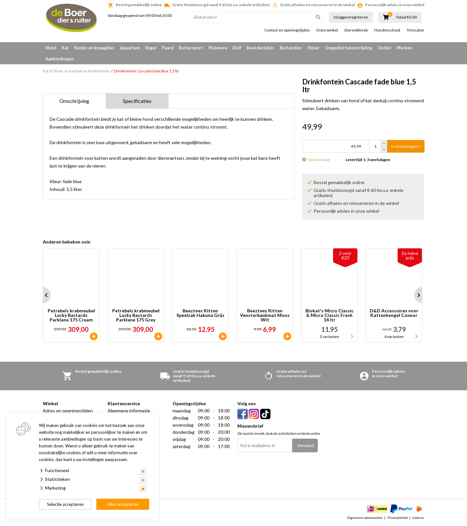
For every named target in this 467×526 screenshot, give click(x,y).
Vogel (151, 47)
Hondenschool (387, 30)
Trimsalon (415, 30)
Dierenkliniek (356, 30)
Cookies (418, 518)
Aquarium (130, 47)
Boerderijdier (260, 47)
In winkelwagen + (406, 146)
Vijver (313, 47)
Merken (405, 47)
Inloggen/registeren (351, 17)
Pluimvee (218, 47)
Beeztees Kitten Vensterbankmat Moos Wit (265, 315)
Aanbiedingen (59, 58)
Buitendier (291, 47)
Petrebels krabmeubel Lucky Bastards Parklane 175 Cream (71, 315)
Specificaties (137, 101)
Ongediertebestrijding (348, 47)
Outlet (384, 47)
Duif (237, 47)
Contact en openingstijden (287, 30)
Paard (168, 47)
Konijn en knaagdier (94, 47)
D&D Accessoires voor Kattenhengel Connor (394, 313)
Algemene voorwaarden (365, 518)
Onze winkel (327, 30)
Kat (65, 47)
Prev (43, 295)
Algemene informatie (129, 410)
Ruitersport (191, 47)
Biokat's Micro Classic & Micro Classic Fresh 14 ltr (329, 315)
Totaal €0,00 (406, 17)
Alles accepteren (122, 504)
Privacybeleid (398, 518)
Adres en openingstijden (68, 410)
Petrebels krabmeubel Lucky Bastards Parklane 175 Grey (136, 315)
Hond (50, 47)
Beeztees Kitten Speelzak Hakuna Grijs (200, 313)
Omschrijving (74, 101)
